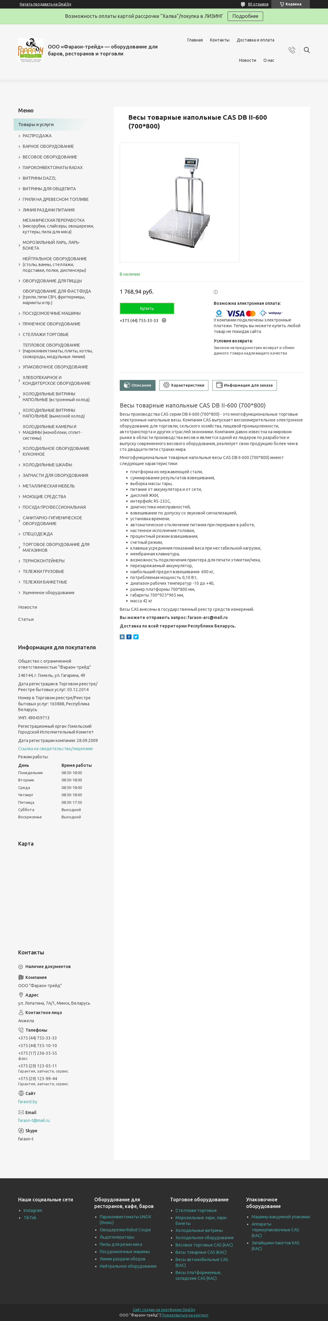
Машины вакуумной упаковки (281, 1216)
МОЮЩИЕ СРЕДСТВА (44, 496)
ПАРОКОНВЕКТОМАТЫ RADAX (53, 167)
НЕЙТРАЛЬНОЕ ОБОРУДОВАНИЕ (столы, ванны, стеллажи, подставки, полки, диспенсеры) (55, 264)
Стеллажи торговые (196, 1210)
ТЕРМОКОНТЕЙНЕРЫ (44, 560)
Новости (247, 60)
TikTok (30, 1217)
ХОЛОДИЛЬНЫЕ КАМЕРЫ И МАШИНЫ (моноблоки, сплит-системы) (52, 432)
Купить (147, 308)
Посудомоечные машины (125, 1251)
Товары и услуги (36, 124)
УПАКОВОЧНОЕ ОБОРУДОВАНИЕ (55, 366)
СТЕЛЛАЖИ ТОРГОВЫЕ (46, 334)
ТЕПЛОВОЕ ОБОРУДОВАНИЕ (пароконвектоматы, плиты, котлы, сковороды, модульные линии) (58, 351)
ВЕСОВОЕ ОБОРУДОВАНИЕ (50, 157)
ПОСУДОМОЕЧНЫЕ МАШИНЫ (52, 313)
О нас (268, 60)
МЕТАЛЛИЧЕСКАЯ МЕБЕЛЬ (49, 486)
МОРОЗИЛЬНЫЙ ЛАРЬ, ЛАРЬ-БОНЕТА (51, 245)
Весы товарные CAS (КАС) (201, 1252)
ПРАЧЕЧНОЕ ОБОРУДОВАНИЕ (52, 323)
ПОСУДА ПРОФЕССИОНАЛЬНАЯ (54, 507)
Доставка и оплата (255, 40)
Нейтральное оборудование (128, 1266)
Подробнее (245, 16)
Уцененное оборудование (49, 592)
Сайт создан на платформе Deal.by (164, 1310)
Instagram (33, 1210)
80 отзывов (258, 4)
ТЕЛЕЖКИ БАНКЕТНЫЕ (45, 582)
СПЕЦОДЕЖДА (38, 533)
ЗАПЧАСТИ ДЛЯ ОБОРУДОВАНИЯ (55, 475)
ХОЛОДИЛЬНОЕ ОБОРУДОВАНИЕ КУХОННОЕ (56, 451)
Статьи (26, 619)
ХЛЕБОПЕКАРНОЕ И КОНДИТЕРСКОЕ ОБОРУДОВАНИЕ (57, 380)
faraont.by (27, 1101)
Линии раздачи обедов (123, 1258)
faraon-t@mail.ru (34, 1120)
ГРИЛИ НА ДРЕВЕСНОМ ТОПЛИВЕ (56, 199)
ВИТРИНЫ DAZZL (39, 178)
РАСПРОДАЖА (37, 135)
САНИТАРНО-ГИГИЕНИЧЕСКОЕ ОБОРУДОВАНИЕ (52, 520)
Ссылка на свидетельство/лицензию (55, 748)
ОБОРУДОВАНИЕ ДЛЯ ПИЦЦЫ (52, 280)
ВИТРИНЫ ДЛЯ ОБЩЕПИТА (49, 188)
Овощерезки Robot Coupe (125, 1229)
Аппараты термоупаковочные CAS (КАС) (275, 1230)
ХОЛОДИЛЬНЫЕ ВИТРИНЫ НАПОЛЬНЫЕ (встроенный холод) (56, 396)
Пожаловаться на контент (185, 1315)
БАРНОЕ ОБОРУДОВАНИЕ (48, 146)
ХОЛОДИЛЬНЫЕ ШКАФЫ (47, 464)
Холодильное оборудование (205, 1237)
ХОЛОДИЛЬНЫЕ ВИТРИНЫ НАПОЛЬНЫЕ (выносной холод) (54, 413)
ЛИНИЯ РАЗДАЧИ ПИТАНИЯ (49, 210)
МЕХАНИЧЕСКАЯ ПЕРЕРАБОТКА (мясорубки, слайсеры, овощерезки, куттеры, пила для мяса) (58, 226)
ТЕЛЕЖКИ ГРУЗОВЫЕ (43, 571)
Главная (195, 40)
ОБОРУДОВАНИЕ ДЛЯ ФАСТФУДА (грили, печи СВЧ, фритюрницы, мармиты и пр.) (57, 297)
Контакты (219, 40)
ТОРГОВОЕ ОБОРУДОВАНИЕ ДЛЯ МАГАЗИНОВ (56, 547)
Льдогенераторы (117, 1237)
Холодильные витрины (199, 1230)
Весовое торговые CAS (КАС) (204, 1245)
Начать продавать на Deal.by (45, 4)
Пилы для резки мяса (121, 1244)
